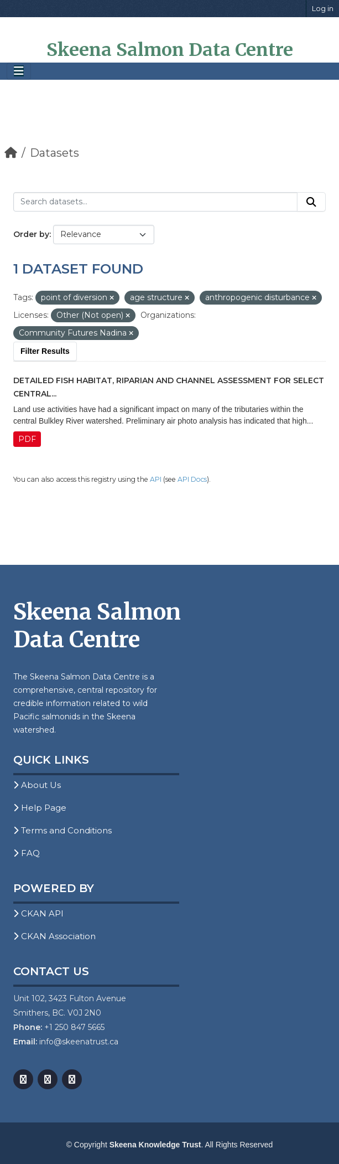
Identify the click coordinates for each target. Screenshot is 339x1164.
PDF (27, 439)
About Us (37, 785)
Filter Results (45, 351)
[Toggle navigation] (19, 71)
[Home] (10, 152)
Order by (31, 234)
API (155, 479)
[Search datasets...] (155, 202)
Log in (322, 8)
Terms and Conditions (62, 830)
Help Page (39, 807)
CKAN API (38, 913)
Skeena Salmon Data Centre (169, 50)
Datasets (54, 152)
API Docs (192, 479)
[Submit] (311, 202)
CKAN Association (54, 936)
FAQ (26, 853)
